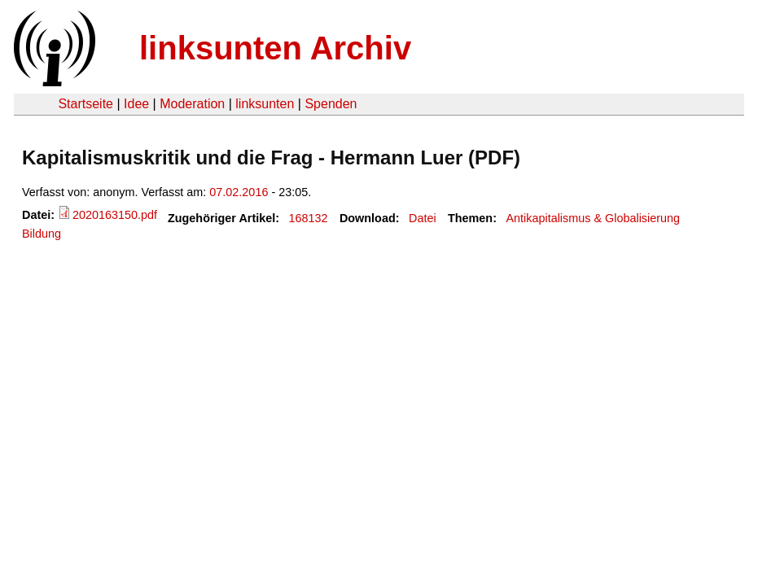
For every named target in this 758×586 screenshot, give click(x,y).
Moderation (192, 104)
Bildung (41, 233)
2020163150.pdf (114, 214)
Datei (422, 218)
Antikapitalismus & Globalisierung (593, 218)
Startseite (85, 104)
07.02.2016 (238, 192)
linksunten (264, 104)
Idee (136, 104)
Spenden (331, 104)
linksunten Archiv (275, 48)
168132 (308, 218)
